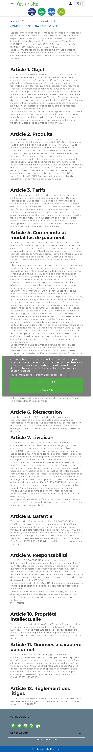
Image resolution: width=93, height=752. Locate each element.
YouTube (25, 725)
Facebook (13, 725)
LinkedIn (38, 725)
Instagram (31, 725)
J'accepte (46, 389)
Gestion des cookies (46, 739)
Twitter (19, 725)
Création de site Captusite (46, 749)
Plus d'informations (21, 374)
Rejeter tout (46, 381)
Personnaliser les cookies (48, 374)
